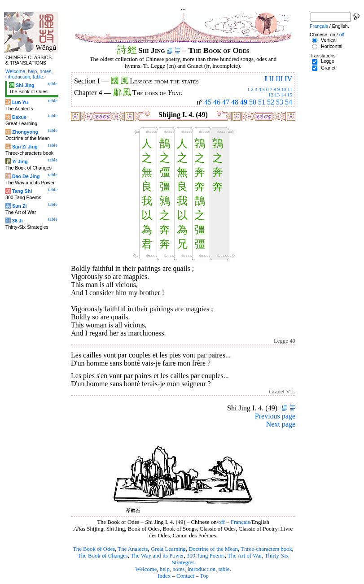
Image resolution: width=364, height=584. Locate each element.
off (221, 522)
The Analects (133, 549)
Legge (327, 61)
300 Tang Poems (206, 556)
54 (288, 102)
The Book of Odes (94, 549)
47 (225, 102)
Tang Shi (22, 191)
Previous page (275, 416)
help (165, 569)
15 (289, 94)
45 (207, 102)
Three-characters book (266, 549)
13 (277, 94)
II (271, 79)
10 (283, 89)
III (279, 79)
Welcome (146, 569)
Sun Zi (19, 206)
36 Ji (17, 220)
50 (252, 102)
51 (261, 102)
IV (288, 79)
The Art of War (245, 556)
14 (283, 94)
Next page (280, 424)
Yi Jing (20, 161)
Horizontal (331, 46)
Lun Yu (20, 102)
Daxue (19, 117)
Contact (185, 576)
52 (270, 102)
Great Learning (168, 549)
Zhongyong (25, 132)
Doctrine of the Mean (213, 549)
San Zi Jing (25, 146)
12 (270, 94)
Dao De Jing (26, 176)
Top (204, 576)
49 (243, 102)
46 (216, 102)
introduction (202, 569)
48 (234, 102)
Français (240, 522)
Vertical (329, 40)
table (224, 569)
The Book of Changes (103, 556)
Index (164, 576)
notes (178, 569)
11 (289, 89)
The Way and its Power (157, 556)
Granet (328, 67)
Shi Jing (25, 85)
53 (279, 102)
